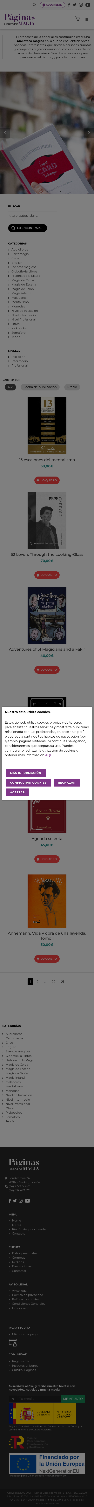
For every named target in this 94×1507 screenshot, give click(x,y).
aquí (49, 755)
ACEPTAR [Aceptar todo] (17, 792)
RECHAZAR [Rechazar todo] (66, 782)
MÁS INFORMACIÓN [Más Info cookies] (25, 773)
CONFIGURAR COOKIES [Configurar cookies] (28, 782)
